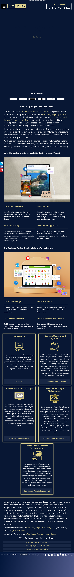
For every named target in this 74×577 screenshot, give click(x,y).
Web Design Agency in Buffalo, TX (37, 542)
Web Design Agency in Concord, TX (37, 549)
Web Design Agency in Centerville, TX (37, 545)
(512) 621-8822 (18, 530)
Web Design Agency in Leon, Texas (37, 111)
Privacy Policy (23, 554)
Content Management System (55, 337)
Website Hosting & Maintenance (55, 389)
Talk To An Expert (59, 4)
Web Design (19, 336)
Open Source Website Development (37, 447)
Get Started (37, 37)
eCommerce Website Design (19, 388)
